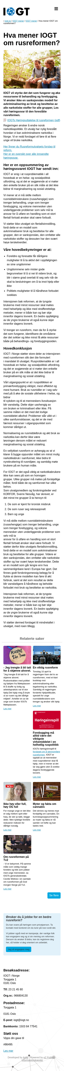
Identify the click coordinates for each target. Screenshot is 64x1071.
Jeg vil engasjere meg (18, 949)
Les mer (7, 708)
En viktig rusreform (45, 667)
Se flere (54, 895)
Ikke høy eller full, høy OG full (14, 805)
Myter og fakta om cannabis (44, 805)
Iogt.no (8, 21)
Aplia (25, 1057)
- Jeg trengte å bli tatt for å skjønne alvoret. (17, 669)
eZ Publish (49, 1057)
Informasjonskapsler (32, 1060)
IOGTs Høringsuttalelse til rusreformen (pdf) (33, 120)
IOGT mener (18, 21)
